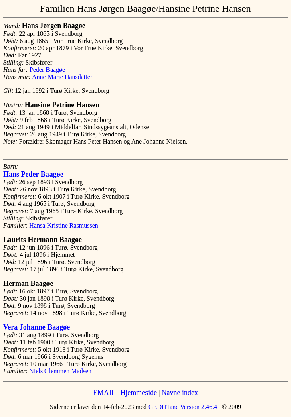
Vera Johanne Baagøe (36, 327)
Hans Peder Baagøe (33, 174)
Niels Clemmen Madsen (60, 371)
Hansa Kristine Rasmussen (63, 225)
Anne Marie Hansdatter (62, 76)
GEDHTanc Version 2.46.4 (182, 406)
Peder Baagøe (47, 69)
